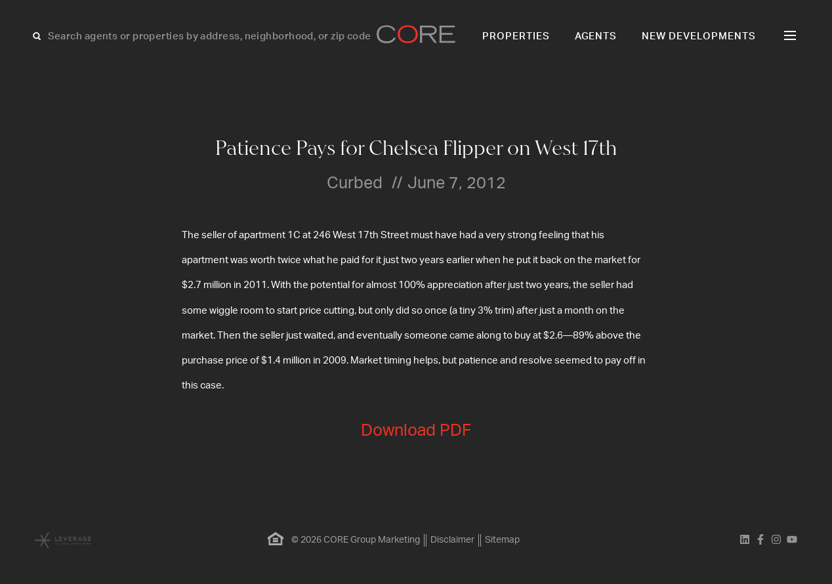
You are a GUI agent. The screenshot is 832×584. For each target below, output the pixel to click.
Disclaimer (452, 540)
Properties (516, 36)
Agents (596, 36)
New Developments (699, 36)
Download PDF (416, 431)
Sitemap (502, 540)
